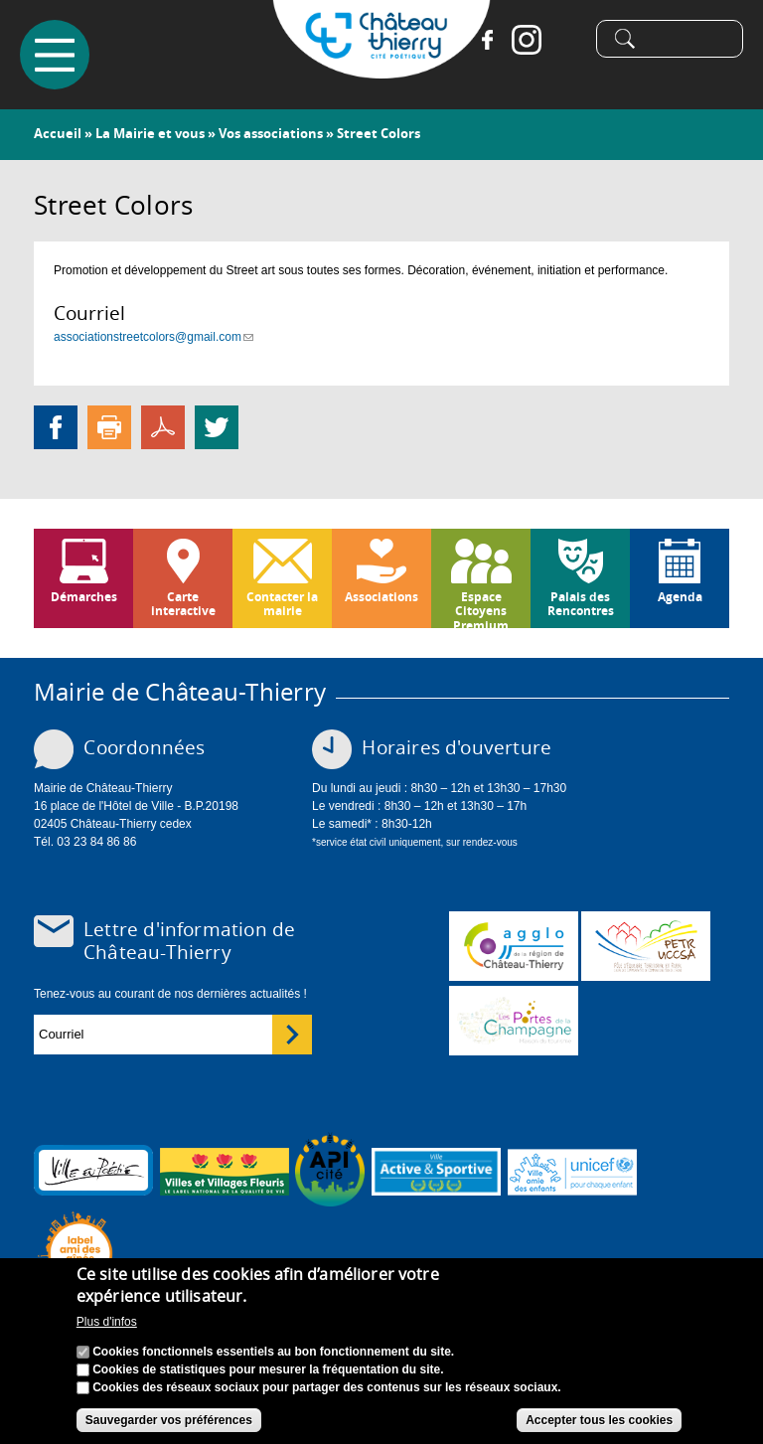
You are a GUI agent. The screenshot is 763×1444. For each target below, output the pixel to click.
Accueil (57, 133)
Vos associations (271, 133)
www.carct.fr (513, 946)
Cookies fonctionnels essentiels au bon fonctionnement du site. (273, 1353)
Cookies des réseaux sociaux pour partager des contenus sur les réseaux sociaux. (326, 1388)
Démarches (84, 596)
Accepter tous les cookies (599, 1421)
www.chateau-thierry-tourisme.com (513, 1020)
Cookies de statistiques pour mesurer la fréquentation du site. (267, 1370)
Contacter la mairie (282, 603)
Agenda (680, 596)
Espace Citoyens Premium (481, 608)
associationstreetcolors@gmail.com (153, 337)
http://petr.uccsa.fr (645, 946)
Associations (381, 596)
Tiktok (566, 40)
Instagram (526, 40)
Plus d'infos (106, 1324)
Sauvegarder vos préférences (168, 1421)
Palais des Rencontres (580, 603)
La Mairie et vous (150, 133)
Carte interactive (183, 603)
